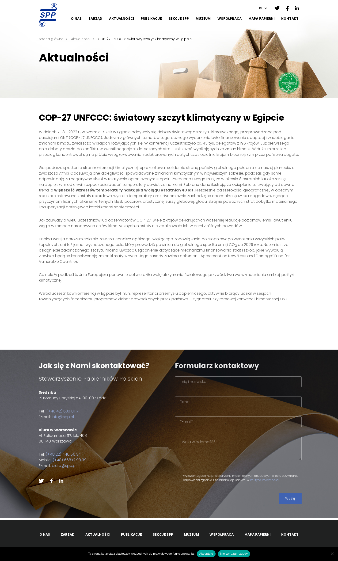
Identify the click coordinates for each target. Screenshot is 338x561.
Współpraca (229, 18)
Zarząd (95, 18)
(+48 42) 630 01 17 (58, 411)
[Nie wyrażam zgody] (332, 553)
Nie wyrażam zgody (234, 553)
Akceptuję (206, 553)
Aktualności (121, 18)
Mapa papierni (261, 18)
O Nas (76, 18)
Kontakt (290, 18)
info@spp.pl (58, 417)
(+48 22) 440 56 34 (58, 454)
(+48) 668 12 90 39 (65, 460)
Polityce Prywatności (276, 480)
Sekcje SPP (179, 18)
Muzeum (203, 18)
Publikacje (151, 18)
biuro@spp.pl (59, 465)
